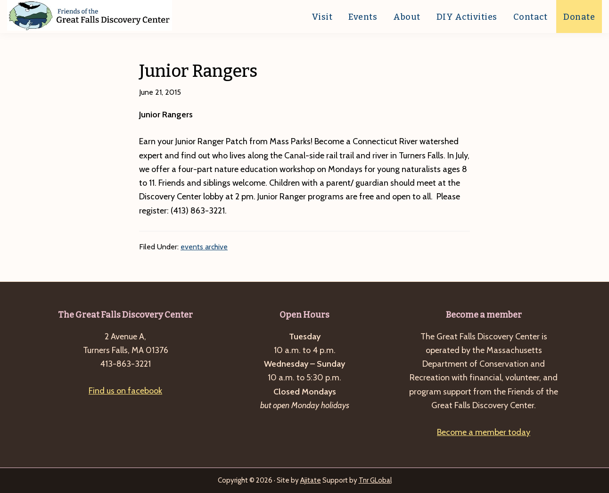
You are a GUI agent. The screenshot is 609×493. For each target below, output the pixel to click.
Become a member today (483, 432)
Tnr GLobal (375, 480)
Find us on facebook (125, 391)
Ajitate (310, 480)
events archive (204, 246)
